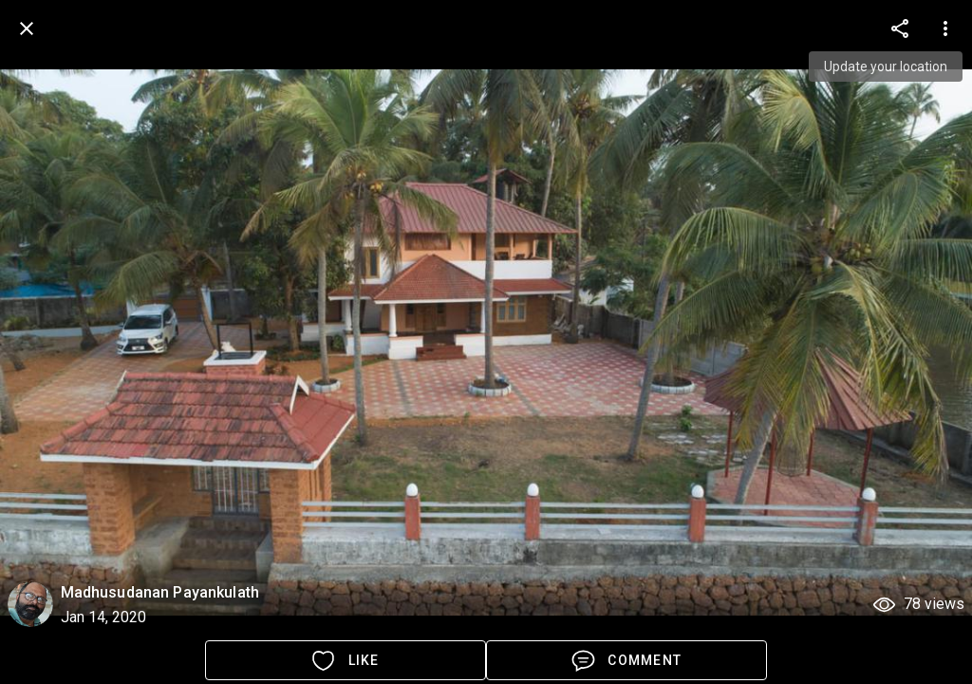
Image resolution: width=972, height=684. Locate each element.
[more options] (900, 28)
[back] (26, 28)
